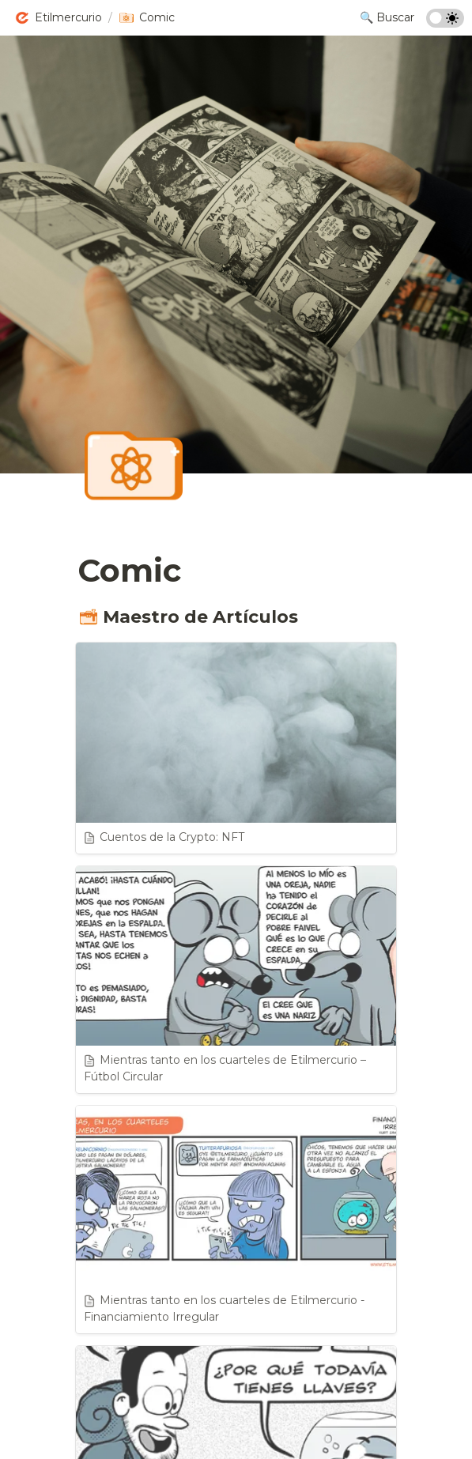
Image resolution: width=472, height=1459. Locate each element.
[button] (58, 18)
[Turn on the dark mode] (445, 23)
